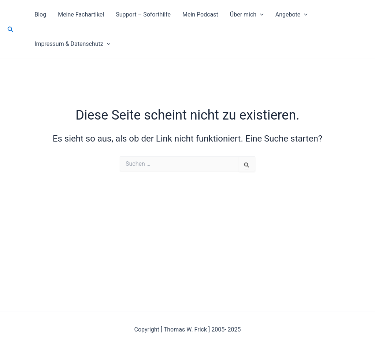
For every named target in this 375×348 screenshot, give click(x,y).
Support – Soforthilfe (143, 14)
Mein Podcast (200, 14)
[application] (260, 14)
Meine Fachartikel (81, 14)
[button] (10, 29)
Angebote (291, 14)
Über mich (247, 14)
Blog (40, 14)
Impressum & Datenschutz (72, 44)
